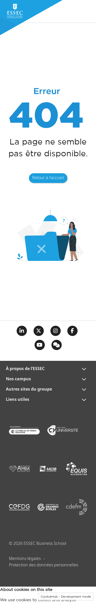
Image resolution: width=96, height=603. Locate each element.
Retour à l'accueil (48, 178)
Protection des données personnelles (43, 565)
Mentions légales (25, 558)
